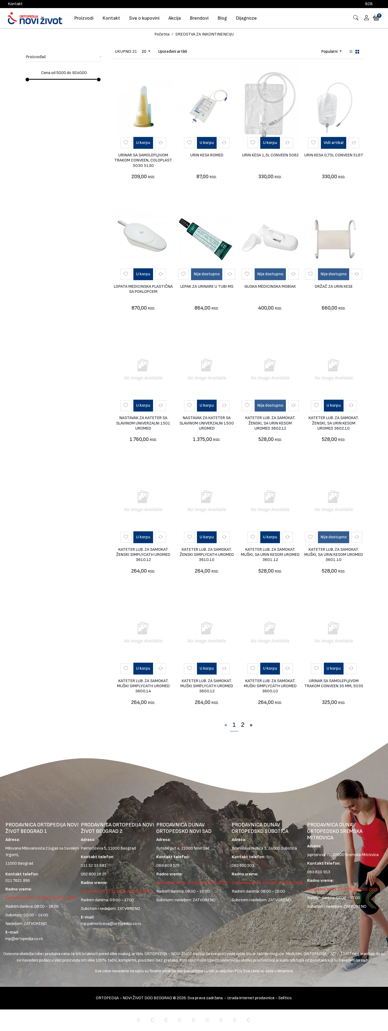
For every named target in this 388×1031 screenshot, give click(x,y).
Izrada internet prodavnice (251, 998)
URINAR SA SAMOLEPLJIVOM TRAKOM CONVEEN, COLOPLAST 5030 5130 (143, 160)
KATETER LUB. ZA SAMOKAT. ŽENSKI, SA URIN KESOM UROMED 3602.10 (334, 423)
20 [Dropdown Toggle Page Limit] (144, 51)
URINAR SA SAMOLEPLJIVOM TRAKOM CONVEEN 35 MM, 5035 (333, 683)
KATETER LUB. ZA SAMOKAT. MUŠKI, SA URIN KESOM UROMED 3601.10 (333, 554)
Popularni (329, 51)
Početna (161, 34)
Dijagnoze (246, 18)
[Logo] (35, 18)
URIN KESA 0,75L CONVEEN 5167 (333, 155)
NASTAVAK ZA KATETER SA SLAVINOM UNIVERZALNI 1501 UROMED (143, 423)
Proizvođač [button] (64, 56)
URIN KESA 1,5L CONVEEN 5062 (270, 155)
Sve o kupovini (144, 18)
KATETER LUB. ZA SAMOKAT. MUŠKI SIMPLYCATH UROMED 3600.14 (143, 686)
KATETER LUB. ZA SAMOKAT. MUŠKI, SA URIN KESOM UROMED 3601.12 (270, 554)
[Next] (251, 725)
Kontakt (15, 3)
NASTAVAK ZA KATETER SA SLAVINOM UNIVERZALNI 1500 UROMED (206, 423)
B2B (369, 3)
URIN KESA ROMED (206, 155)
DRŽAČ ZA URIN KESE (334, 286)
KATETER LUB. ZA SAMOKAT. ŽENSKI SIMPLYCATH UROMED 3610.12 (143, 554)
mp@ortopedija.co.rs (24, 938)
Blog (222, 18)
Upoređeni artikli (172, 51)
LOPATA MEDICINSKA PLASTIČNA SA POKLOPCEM (143, 289)
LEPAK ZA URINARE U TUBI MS (206, 286)
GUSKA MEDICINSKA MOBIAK (270, 286)
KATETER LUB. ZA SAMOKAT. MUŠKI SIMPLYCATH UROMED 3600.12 (206, 686)
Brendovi (199, 18)
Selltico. (285, 998)
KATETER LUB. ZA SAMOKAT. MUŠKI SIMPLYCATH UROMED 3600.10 (270, 686)
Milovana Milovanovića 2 (26, 848)
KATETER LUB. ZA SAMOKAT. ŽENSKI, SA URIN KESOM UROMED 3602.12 (270, 423)
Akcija (174, 18)
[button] (364, 18)
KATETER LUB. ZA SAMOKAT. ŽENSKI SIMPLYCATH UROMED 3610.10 (207, 554)
